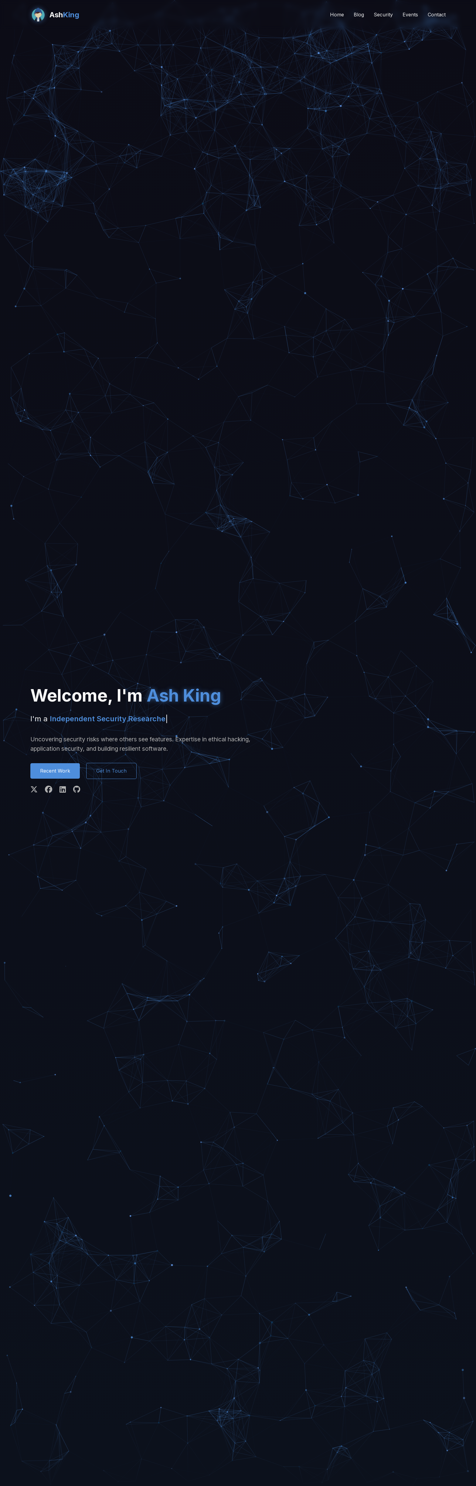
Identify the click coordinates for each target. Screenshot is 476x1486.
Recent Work (55, 771)
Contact (437, 15)
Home (337, 15)
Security (383, 15)
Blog (359, 15)
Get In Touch (111, 771)
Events (410, 15)
